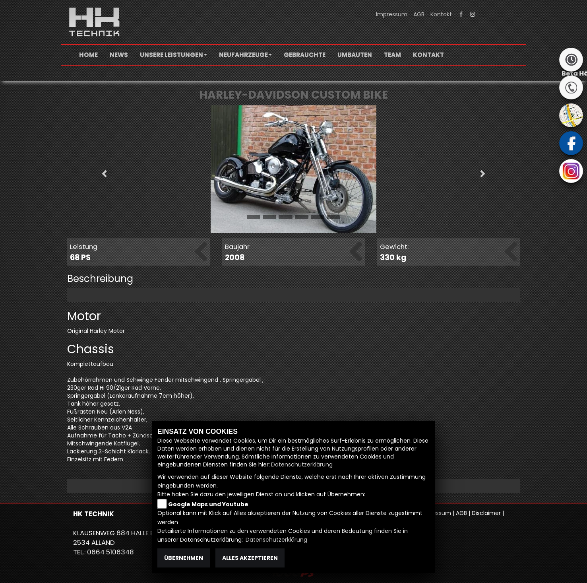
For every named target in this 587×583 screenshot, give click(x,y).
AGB (418, 14)
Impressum (391, 14)
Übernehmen (183, 558)
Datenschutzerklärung (302, 464)
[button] (173, 55)
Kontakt (441, 14)
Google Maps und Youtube (208, 504)
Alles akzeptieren (250, 558)
